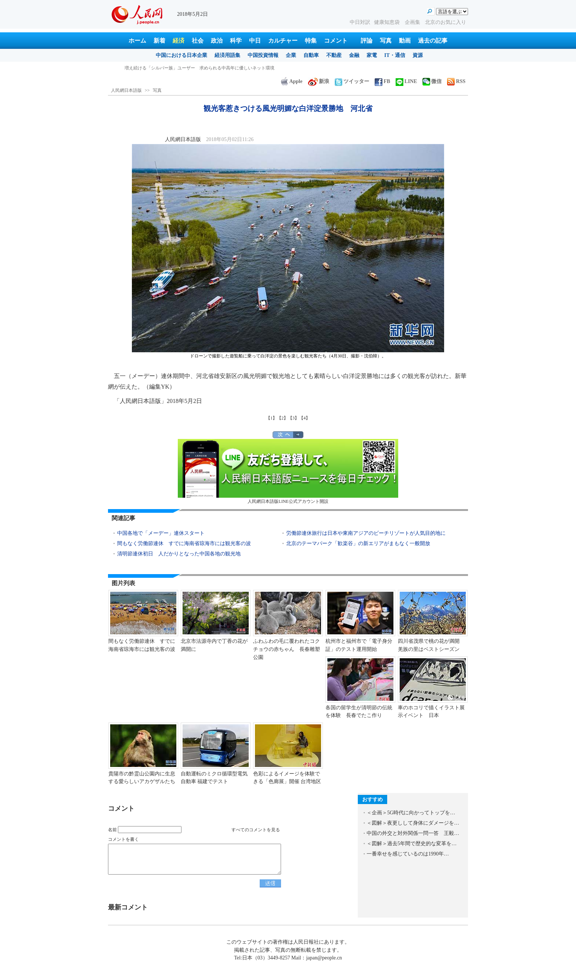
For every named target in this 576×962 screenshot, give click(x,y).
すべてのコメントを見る (255, 829)
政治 (217, 40)
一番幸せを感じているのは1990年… (408, 854)
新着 (159, 40)
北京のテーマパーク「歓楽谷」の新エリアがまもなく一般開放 (358, 543)
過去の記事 (432, 40)
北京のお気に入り (445, 22)
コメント (336, 40)
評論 (366, 40)
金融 (354, 55)
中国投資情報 (263, 55)
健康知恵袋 (387, 22)
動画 (405, 40)
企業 (291, 55)
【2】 (282, 418)
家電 (372, 55)
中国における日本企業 (181, 55)
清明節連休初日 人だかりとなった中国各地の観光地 (179, 553)
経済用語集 (227, 55)
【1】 (271, 418)
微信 (432, 81)
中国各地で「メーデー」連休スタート (161, 533)
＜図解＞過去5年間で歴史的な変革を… (412, 843)
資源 (418, 55)
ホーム (137, 40)
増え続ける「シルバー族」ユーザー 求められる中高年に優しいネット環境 (199, 68)
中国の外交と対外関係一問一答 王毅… (413, 833)
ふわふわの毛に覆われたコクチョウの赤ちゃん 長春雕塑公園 (286, 649)
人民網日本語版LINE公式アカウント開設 (288, 471)
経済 (178, 40)
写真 (386, 40)
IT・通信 (394, 55)
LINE (406, 81)
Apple (291, 81)
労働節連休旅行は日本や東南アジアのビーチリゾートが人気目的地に (366, 533)
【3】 (293, 418)
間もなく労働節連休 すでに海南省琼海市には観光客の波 (184, 543)
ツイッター (352, 81)
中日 (255, 40)
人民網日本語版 (126, 90)
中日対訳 (360, 22)
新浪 (318, 81)
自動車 (311, 55)
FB (382, 81)
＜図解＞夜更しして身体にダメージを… (413, 823)
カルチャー (283, 40)
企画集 (413, 22)
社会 (198, 40)
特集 (311, 40)
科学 (236, 40)
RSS (456, 81)
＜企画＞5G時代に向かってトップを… (411, 812)
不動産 (334, 55)
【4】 (304, 418)
